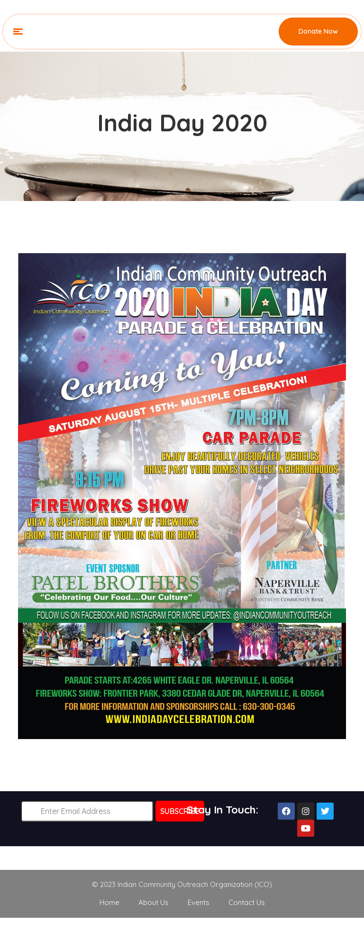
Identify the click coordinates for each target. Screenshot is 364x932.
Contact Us (246, 902)
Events (198, 902)
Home (109, 902)
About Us (153, 902)
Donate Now (318, 31)
